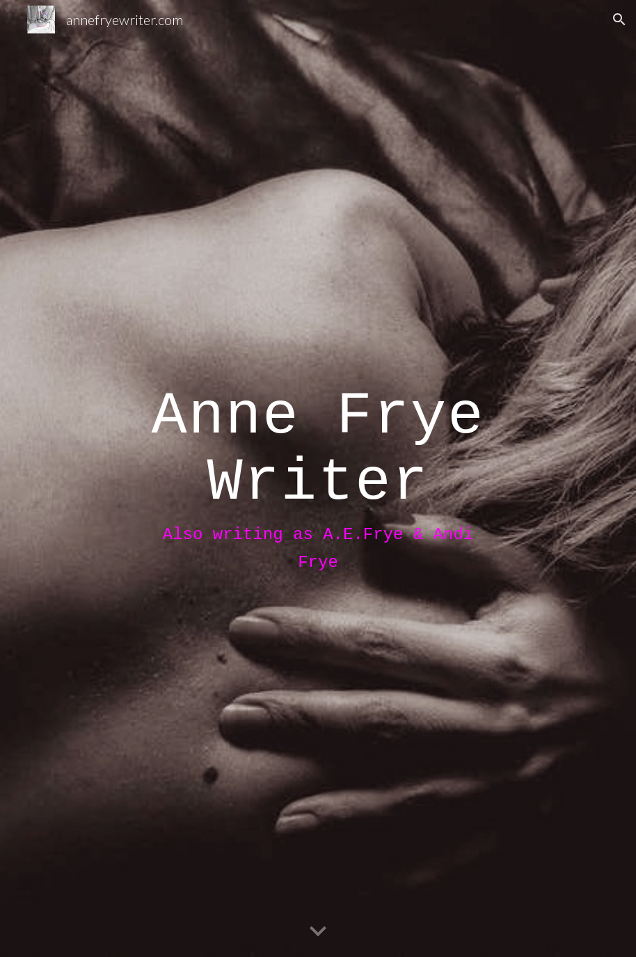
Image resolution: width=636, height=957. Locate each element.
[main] (318, 479)
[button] (619, 19)
